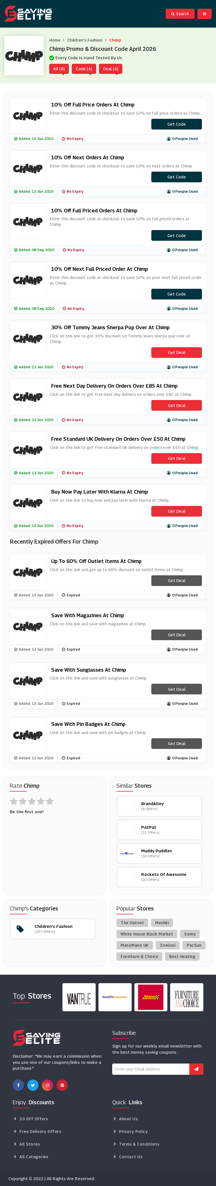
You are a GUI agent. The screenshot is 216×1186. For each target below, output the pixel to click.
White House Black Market (147, 933)
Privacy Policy (133, 1131)
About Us (128, 1118)
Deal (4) (110, 68)
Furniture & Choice (139, 956)
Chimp (115, 40)
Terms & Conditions (139, 1144)
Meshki (162, 922)
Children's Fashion (84, 40)
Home (54, 40)
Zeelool (168, 945)
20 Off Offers (33, 1118)
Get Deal (176, 352)
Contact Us (130, 1156)
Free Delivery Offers (40, 1131)
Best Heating (182, 956)
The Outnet (132, 922)
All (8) (59, 68)
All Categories (33, 1156)
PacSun (194, 945)
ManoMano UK (135, 945)
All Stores (29, 1144)
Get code (176, 123)
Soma (189, 933)
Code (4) (84, 68)
